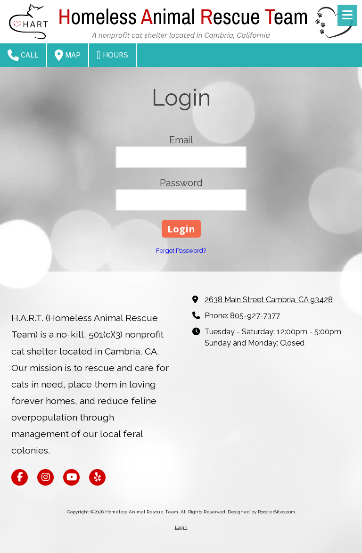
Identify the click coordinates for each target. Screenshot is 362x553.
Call (23, 55)
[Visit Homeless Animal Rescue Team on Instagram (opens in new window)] (45, 477)
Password (181, 183)
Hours (112, 55)
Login (181, 527)
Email (181, 140)
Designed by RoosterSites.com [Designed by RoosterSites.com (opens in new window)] (261, 511)
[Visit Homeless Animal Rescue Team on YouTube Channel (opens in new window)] (71, 477)
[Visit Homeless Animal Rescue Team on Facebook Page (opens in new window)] (19, 477)
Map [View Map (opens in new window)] (68, 55)
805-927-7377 (255, 315)
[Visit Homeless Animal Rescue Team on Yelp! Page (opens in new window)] (97, 477)
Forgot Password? (181, 250)
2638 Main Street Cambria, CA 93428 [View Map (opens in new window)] (269, 299)
